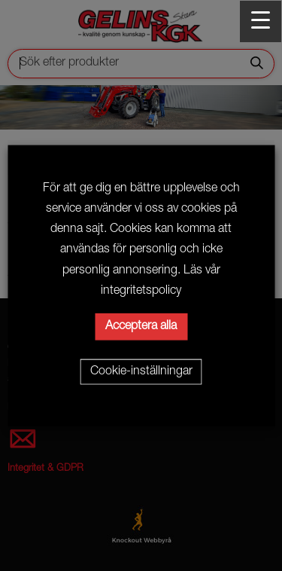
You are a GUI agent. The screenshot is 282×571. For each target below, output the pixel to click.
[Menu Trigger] (260, 21)
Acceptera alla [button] (141, 326)
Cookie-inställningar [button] (141, 371)
